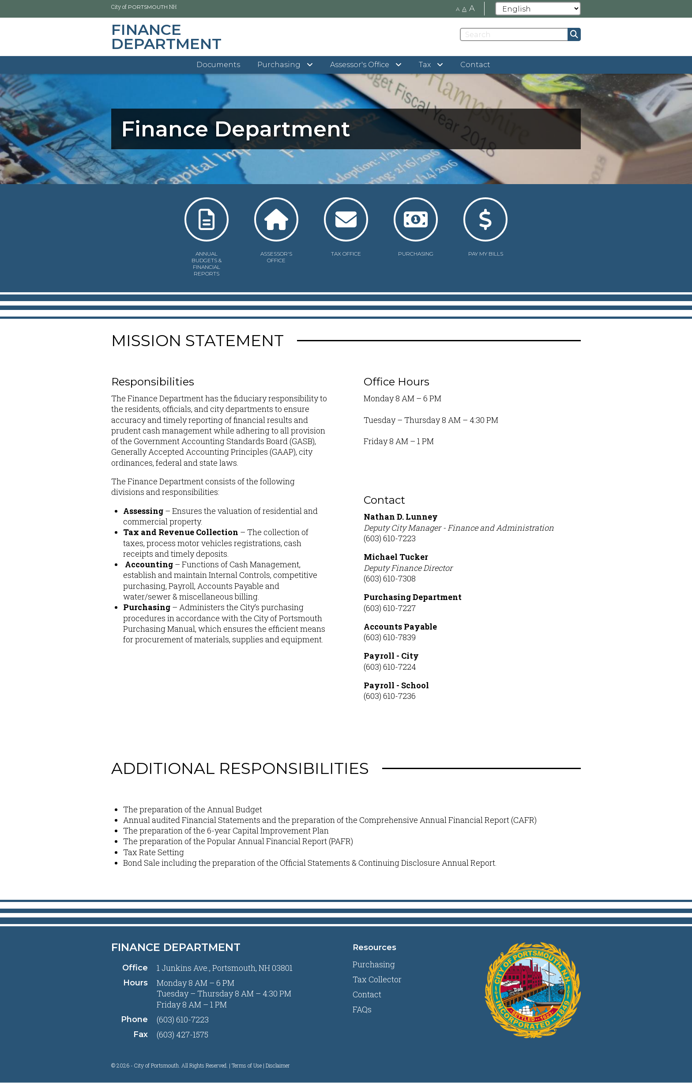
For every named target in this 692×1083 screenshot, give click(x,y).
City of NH (144, 6)
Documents (218, 64)
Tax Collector (377, 979)
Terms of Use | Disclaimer (261, 1065)
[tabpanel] (346, 129)
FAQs (362, 1009)
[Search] (520, 34)
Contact (475, 64)
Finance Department (176, 947)
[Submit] (574, 34)
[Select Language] (538, 8)
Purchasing (374, 964)
